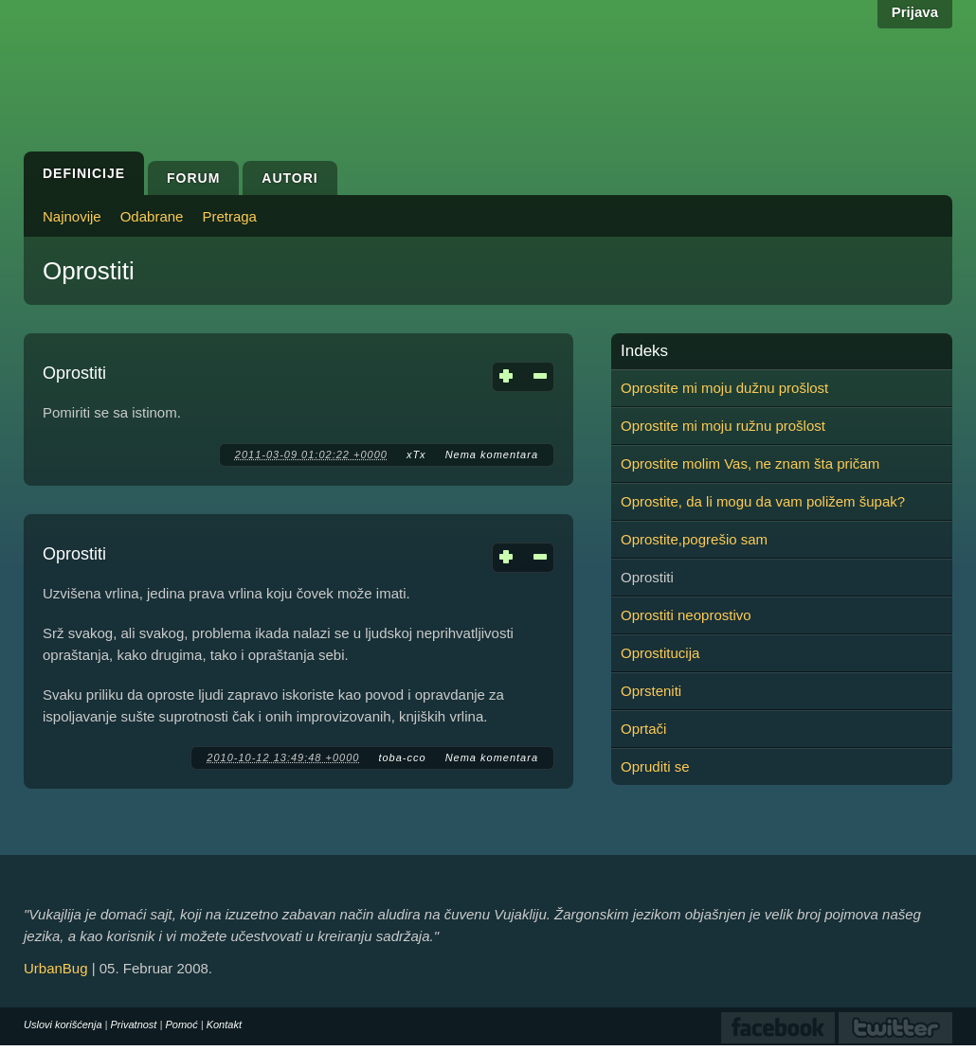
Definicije (84, 173)
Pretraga (229, 216)
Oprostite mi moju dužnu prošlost (724, 388)
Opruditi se (655, 766)
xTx (416, 454)
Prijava (915, 12)
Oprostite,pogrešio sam (694, 539)
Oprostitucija (660, 653)
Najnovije (72, 216)
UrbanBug (56, 968)
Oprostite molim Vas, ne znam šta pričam (750, 463)
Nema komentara (491, 454)
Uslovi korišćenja (63, 1024)
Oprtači (643, 729)
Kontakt (224, 1024)
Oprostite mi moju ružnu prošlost (723, 426)
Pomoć (181, 1024)
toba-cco (401, 757)
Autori (289, 178)
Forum (193, 178)
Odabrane (152, 216)
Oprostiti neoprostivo (686, 615)
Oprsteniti (651, 691)
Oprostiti (74, 373)
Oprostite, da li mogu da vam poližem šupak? (763, 501)
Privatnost (134, 1024)
